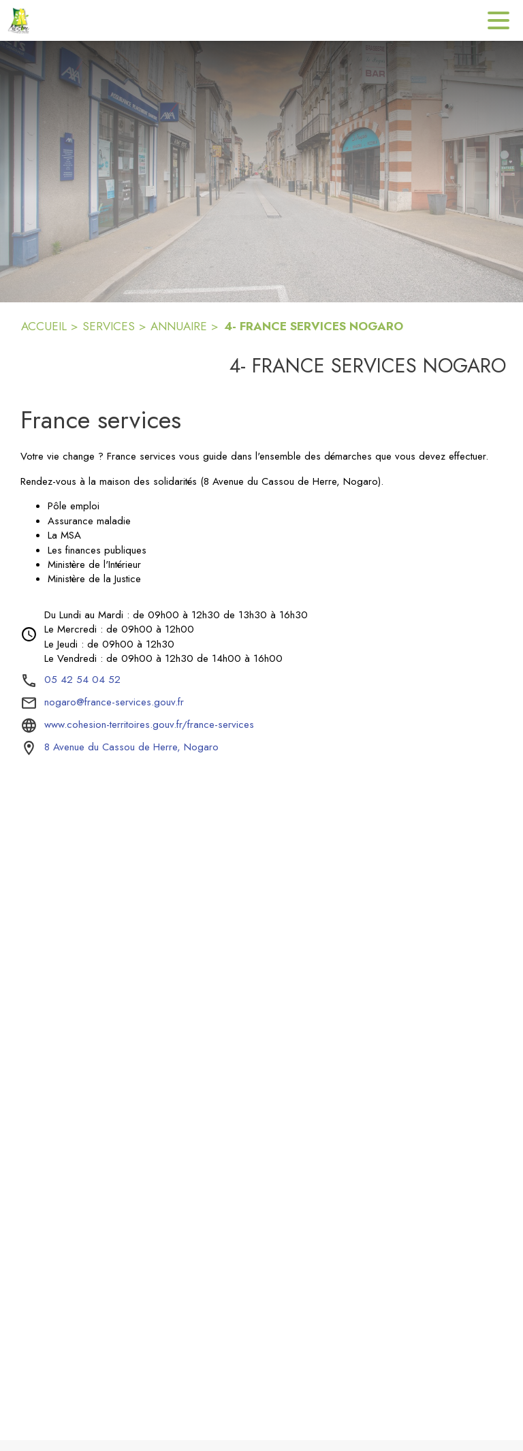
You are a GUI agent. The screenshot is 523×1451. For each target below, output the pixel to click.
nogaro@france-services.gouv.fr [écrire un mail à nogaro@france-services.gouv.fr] (114, 702)
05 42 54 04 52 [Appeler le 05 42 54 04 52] (82, 679)
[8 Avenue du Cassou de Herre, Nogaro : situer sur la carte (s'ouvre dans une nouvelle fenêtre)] (131, 747)
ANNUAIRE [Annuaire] (178, 326)
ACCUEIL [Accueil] (44, 326)
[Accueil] (20, 20)
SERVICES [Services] (108, 326)
